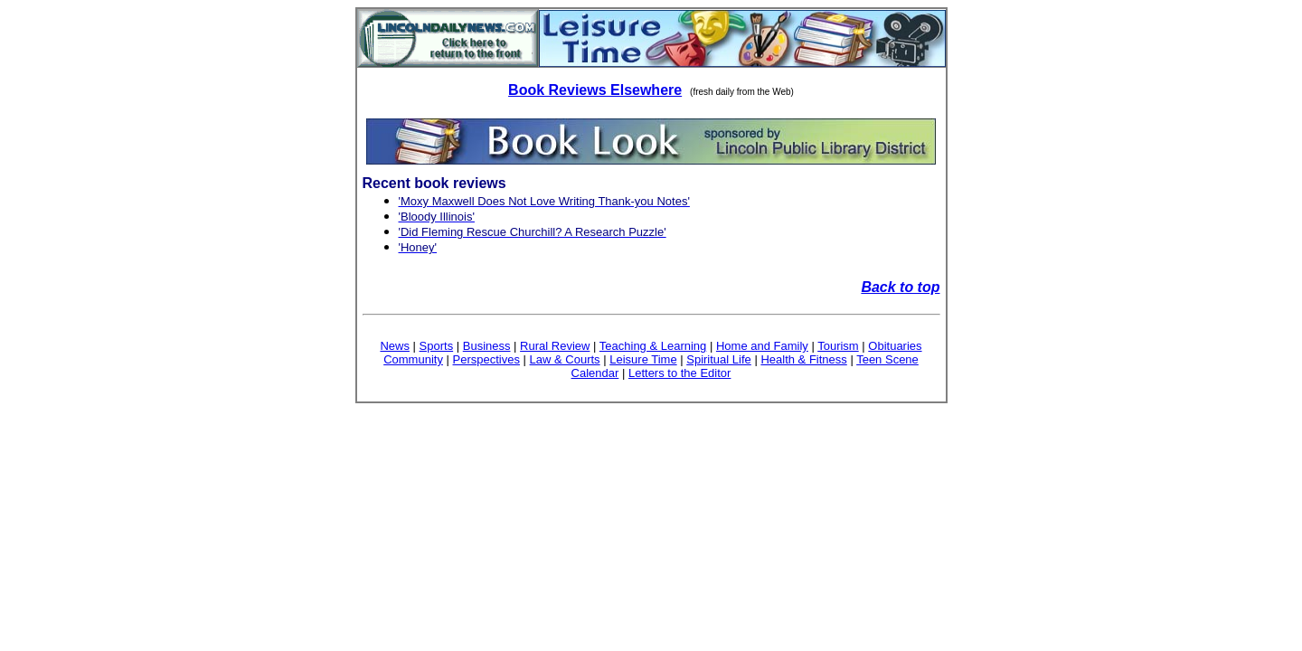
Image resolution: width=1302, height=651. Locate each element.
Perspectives (486, 359)
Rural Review (555, 346)
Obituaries (894, 346)
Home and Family (762, 346)
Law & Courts (565, 359)
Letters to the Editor (679, 373)
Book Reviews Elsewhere (595, 90)
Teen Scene (887, 359)
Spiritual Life (718, 359)
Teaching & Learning (653, 346)
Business (487, 346)
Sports (437, 346)
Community (413, 359)
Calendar (595, 373)
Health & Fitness (803, 359)
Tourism (838, 346)
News (395, 346)
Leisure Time (642, 359)
